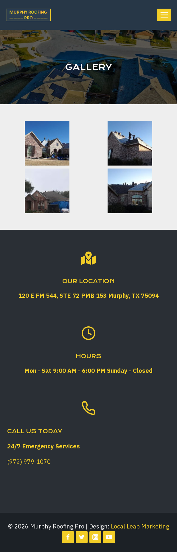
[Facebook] (68, 537)
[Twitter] (82, 537)
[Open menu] (164, 15)
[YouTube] (109, 537)
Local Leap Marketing (140, 526)
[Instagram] (95, 537)
